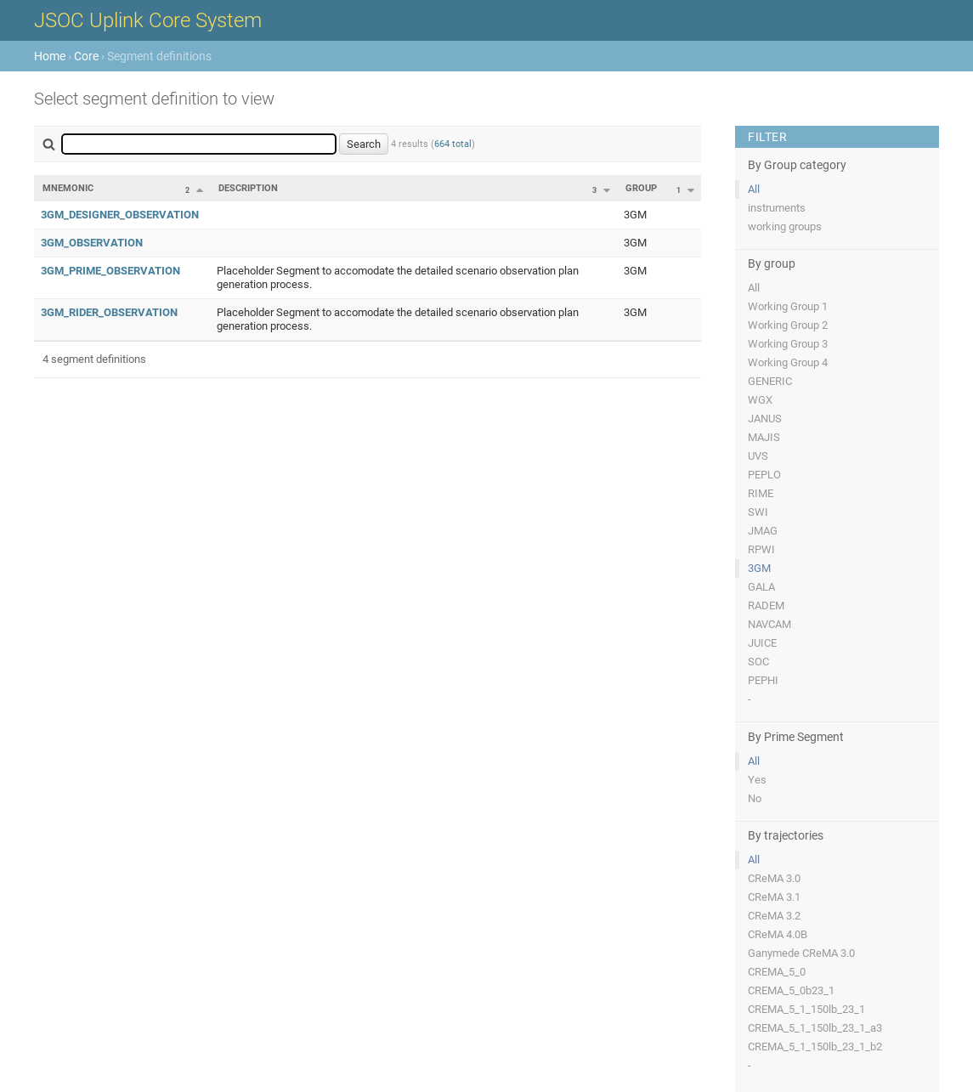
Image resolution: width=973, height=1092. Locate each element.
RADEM (766, 605)
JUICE (762, 643)
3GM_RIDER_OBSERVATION (109, 312)
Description (248, 188)
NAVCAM (769, 624)
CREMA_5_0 (777, 971)
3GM (759, 568)
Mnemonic (67, 188)
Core (86, 56)
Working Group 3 (788, 343)
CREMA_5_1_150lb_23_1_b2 (815, 1046)
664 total (453, 144)
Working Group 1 (788, 306)
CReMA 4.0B (777, 934)
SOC (758, 661)
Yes (757, 779)
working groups (785, 226)
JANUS (765, 418)
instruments (777, 207)
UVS (758, 456)
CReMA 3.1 (774, 897)
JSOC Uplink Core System (148, 20)
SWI (758, 512)
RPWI (761, 549)
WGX (760, 399)
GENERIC (770, 381)
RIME (760, 493)
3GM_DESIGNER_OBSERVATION (120, 214)
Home (49, 56)
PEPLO (764, 474)
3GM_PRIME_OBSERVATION (110, 270)
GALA (761, 586)
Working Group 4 (788, 362)
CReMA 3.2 (774, 915)
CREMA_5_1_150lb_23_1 (806, 1009)
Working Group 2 (788, 325)
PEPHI (763, 680)
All (754, 189)
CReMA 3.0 (774, 878)
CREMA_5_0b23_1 (791, 990)
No (754, 798)
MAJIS (764, 437)
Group (641, 188)
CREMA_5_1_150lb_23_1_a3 (815, 1027)
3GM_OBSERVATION (92, 242)
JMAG (763, 530)
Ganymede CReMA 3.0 (801, 953)
